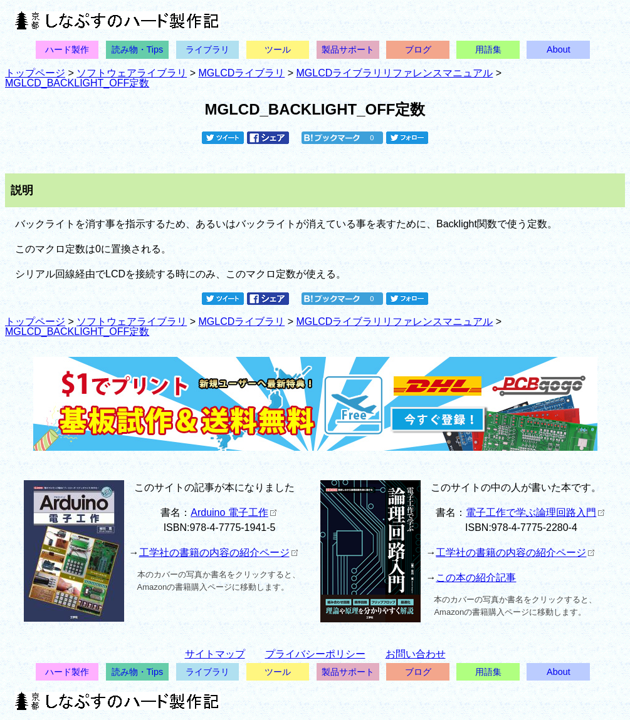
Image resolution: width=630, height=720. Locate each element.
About (558, 49)
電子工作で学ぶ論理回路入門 (535, 512)
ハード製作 (67, 49)
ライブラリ (207, 49)
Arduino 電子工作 (233, 512)
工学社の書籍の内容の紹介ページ (218, 552)
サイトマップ (215, 654)
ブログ (418, 49)
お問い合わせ (416, 654)
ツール (278, 49)
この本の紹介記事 (476, 577)
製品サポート (348, 49)
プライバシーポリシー (315, 654)
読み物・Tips (138, 49)
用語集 (488, 49)
